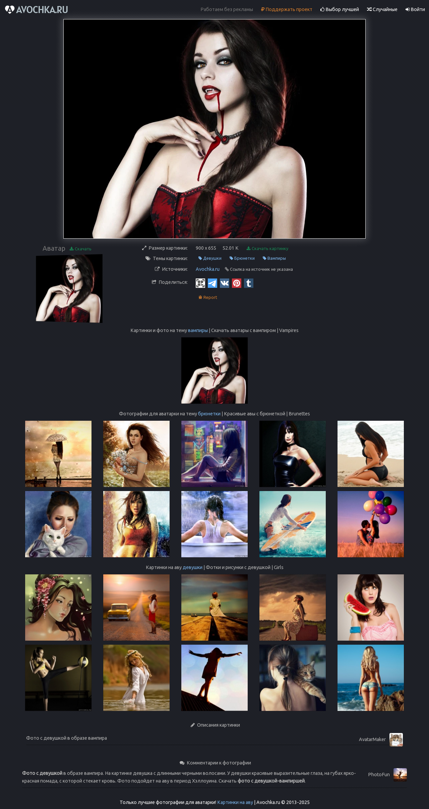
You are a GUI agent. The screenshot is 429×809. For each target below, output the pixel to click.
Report (207, 297)
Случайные (382, 9)
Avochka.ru (208, 269)
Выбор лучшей (339, 9)
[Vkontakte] (224, 283)
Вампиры (274, 258)
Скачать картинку (267, 248)
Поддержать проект (286, 9)
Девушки (210, 258)
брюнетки (209, 413)
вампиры (198, 330)
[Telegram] (212, 283)
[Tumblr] (248, 283)
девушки (192, 567)
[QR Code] (200, 283)
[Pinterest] (236, 283)
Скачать (80, 248)
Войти (415, 9)
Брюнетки (242, 258)
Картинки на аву (235, 802)
